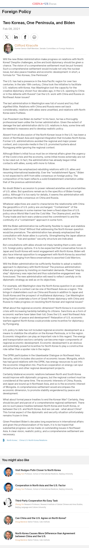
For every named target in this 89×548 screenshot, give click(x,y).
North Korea (12, 440)
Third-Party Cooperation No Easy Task (36, 500)
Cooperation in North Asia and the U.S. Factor (40, 485)
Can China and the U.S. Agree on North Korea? (40, 518)
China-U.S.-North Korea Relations (33, 440)
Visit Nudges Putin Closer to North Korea (38, 470)
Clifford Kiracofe (26, 45)
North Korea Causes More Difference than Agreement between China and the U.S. (45, 535)
